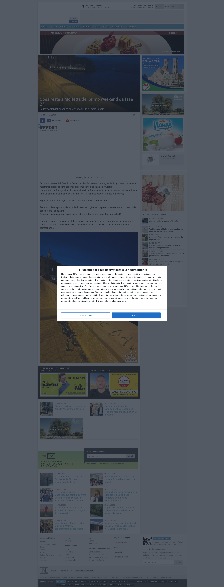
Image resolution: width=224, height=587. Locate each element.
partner (81, 274)
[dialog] (112, 293)
